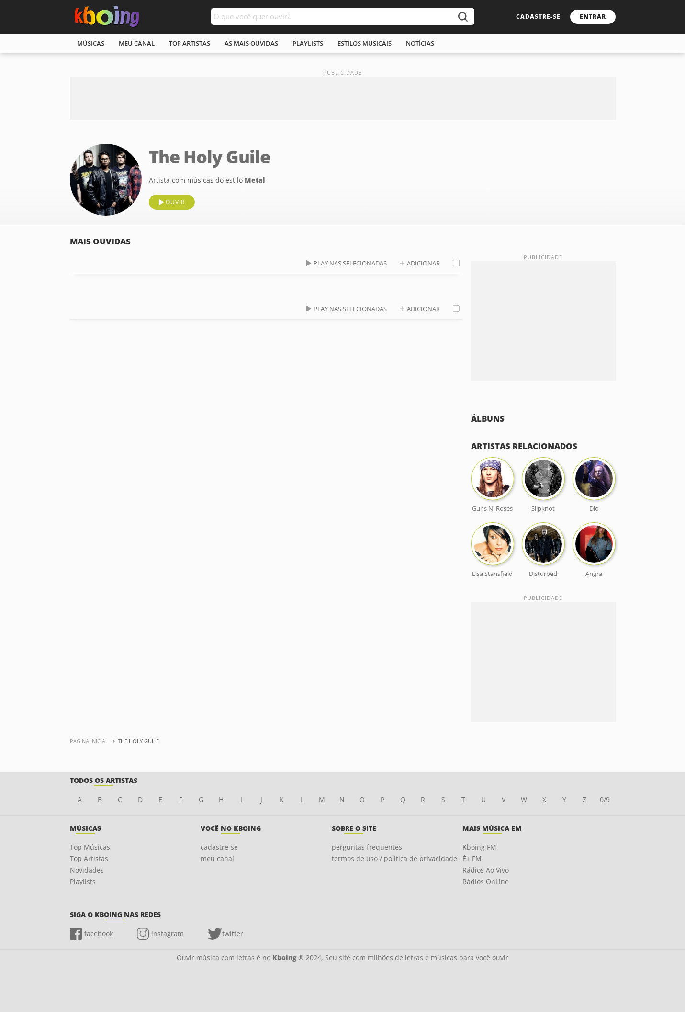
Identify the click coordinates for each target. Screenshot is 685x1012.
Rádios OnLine (485, 881)
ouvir (175, 202)
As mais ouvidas (251, 43)
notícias (420, 43)
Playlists (83, 881)
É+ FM (472, 858)
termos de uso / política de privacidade (394, 858)
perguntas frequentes (367, 846)
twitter (232, 933)
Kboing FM (479, 846)
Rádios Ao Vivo (485, 869)
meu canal (137, 43)
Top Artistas (89, 858)
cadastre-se (538, 16)
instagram (167, 933)
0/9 (605, 799)
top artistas (189, 43)
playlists (307, 43)
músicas (90, 43)
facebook (98, 933)
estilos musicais (364, 43)
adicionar (423, 263)
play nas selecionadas (350, 263)
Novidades (87, 869)
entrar (593, 16)
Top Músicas (90, 846)
